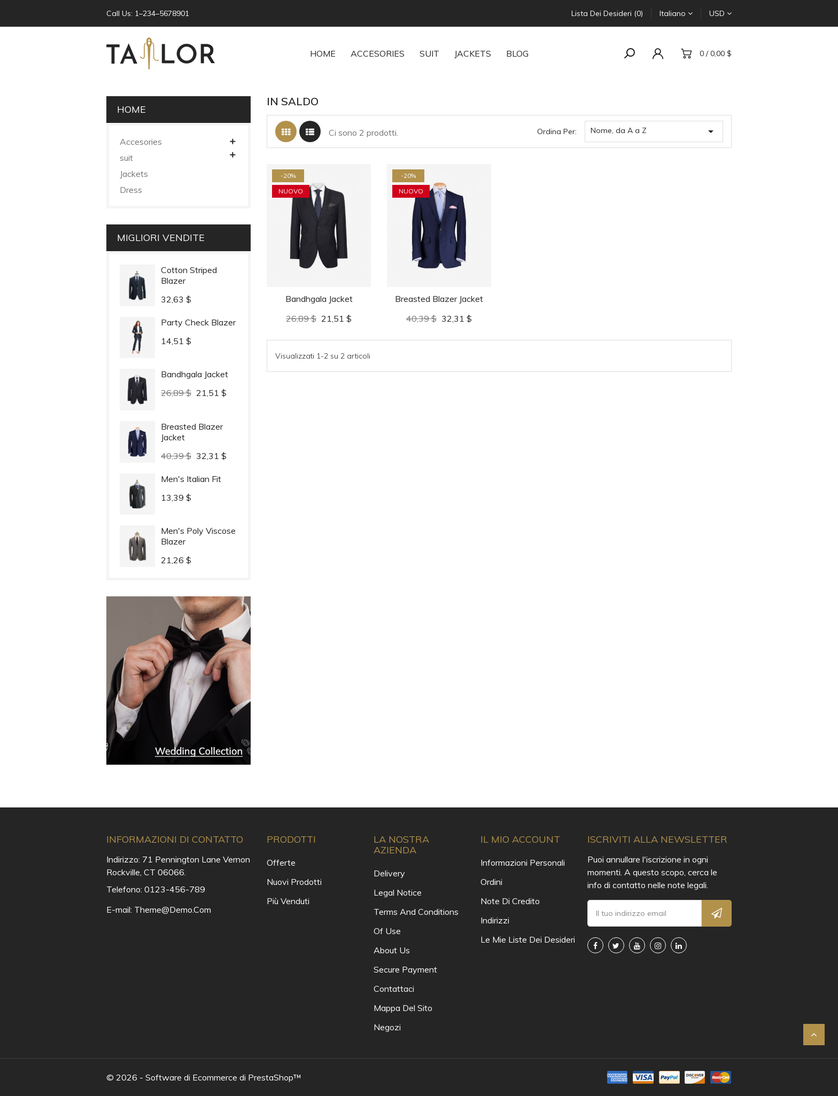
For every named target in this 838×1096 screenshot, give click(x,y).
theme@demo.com (172, 909)
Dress (131, 189)
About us (392, 950)
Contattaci (394, 988)
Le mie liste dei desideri (525, 939)
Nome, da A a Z (654, 131)
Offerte (281, 862)
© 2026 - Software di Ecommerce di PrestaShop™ (203, 1077)
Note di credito (510, 901)
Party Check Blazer (198, 322)
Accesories (378, 53)
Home (323, 53)
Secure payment (405, 969)
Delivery (389, 873)
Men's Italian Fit (191, 478)
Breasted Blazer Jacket (439, 298)
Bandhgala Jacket (194, 374)
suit (429, 53)
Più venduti (288, 901)
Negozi (387, 1027)
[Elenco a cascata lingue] (676, 13)
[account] (661, 53)
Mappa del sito (403, 1007)
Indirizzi (494, 920)
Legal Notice (398, 892)
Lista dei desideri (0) (607, 13)
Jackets (472, 53)
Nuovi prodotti (294, 881)
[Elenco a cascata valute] (720, 13)
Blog (517, 53)
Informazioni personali (522, 862)
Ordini (491, 881)
